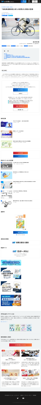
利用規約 (34, 395)
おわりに (5, 58)
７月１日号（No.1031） (9, 13)
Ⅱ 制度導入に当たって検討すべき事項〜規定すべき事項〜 (14, 56)
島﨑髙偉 (4, 6)
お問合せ (34, 2)
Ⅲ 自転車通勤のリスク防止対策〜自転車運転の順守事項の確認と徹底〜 (17, 57)
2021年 (4, 13)
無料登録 (29, 2)
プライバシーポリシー (28, 395)
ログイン (23, 2)
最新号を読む (20, 232)
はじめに (5, 53)
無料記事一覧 (20, 109)
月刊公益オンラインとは (9, 395)
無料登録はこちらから (21, 345)
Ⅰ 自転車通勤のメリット (8, 54)
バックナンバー (17, 395)
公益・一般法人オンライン (9, 1)
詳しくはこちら (4, 321)
